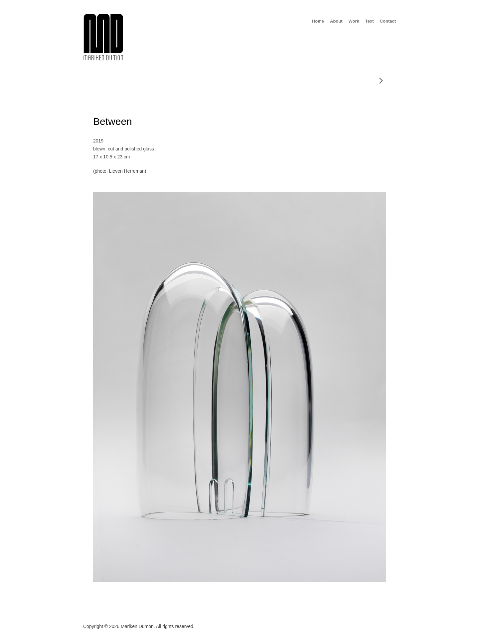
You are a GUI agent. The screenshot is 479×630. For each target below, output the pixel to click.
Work (354, 21)
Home (318, 21)
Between (112, 121)
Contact (388, 21)
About (336, 21)
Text (369, 21)
